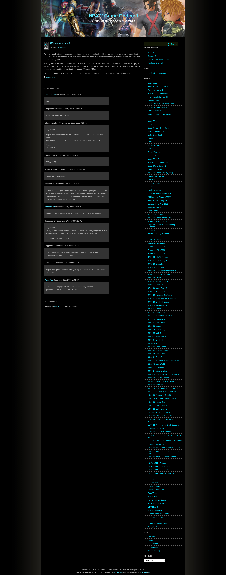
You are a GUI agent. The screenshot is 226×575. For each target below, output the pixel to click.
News (64, 47)
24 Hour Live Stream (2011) (159, 197)
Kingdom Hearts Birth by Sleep (160, 173)
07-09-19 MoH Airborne (157, 305)
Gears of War (153, 100)
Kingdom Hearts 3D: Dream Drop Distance (161, 226)
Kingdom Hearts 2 (155, 90)
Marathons (152, 83)
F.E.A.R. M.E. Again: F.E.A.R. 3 (161, 473)
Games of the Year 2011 (158, 204)
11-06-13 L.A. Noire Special (159, 432)
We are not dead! (60, 43)
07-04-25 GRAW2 (155, 278)
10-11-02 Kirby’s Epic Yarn (159, 412)
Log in (150, 540)
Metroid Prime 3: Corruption (159, 114)
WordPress (118, 572)
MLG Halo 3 (153, 507)
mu (149, 572)
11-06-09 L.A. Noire (156, 428)
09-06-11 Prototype (156, 367)
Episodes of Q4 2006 (156, 253)
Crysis (150, 149)
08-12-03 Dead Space (157, 347)
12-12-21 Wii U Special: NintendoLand (164, 448)
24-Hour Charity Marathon (158, 234)
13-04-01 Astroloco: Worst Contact (162, 457)
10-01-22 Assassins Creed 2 (159, 395)
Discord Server (154, 56)
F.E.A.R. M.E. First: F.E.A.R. (159, 466)
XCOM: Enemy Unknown (158, 221)
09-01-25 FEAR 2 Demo (158, 350)
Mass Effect (153, 121)
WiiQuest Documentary (157, 523)
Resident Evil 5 (154, 145)
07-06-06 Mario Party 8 (157, 288)
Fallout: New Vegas (156, 176)
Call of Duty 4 (153, 124)
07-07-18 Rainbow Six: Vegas (160, 295)
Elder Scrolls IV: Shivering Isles (161, 104)
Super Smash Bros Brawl (158, 514)
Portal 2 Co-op (154, 183)
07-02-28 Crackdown (156, 264)
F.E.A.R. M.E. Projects (157, 463)
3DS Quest (152, 527)
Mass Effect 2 (153, 159)
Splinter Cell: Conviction (158, 162)
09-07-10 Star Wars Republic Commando (165, 374)
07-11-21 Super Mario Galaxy (160, 316)
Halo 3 (150, 118)
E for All (151, 479)
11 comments (50, 77)
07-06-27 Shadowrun (156, 291)
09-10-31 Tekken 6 (155, 385)
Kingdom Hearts (154, 207)
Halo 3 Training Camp (157, 500)
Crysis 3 (151, 230)
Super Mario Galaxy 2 (157, 166)
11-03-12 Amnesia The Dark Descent (163, 425)
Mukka (144, 572)
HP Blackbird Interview (157, 503)
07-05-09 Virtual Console (158, 281)
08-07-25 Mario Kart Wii (157, 336)
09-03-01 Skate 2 (155, 357)
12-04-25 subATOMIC (157, 444)
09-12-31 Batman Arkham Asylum (162, 392)
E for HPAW (153, 483)
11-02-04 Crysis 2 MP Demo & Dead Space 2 (163, 420)
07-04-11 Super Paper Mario (160, 274)
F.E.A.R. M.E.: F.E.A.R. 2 (158, 470)
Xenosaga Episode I (156, 214)
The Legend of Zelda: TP (158, 97)
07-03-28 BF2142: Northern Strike (162, 271)
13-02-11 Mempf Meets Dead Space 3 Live (163, 452)
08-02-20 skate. (154, 326)
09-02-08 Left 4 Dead (156, 354)
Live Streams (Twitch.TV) (158, 59)
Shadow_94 (50, 207)
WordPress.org (154, 551)
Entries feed (153, 544)
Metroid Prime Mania (156, 111)
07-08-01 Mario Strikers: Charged (162, 298)
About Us (151, 53)
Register (151, 537)
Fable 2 (151, 142)
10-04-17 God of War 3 (157, 405)
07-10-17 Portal (154, 309)
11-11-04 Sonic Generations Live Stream (165, 441)
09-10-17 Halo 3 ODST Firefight (161, 381)
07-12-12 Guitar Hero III (157, 319)
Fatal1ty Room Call (156, 490)
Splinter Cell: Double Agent (159, 93)
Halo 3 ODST (153, 156)
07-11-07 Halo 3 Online (157, 312)
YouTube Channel (155, 63)
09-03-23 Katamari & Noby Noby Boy (163, 361)
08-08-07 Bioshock (155, 340)
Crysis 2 (151, 180)
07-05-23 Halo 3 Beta (157, 285)
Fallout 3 (151, 138)
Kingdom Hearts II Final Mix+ (160, 218)
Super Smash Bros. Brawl (158, 128)
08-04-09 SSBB (154, 333)
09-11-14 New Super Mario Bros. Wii (163, 388)
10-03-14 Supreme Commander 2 (162, 398)
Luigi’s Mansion (154, 190)
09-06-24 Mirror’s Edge (157, 371)
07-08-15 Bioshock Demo (158, 302)
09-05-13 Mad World (156, 364)
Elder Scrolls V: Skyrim (157, 200)
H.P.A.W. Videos (154, 240)
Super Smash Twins (156, 517)
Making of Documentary (157, 243)
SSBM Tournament (155, 510)
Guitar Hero (152, 496)
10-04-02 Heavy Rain (156, 402)
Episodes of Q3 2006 (156, 250)
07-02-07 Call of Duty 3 (157, 260)
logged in (58, 306)
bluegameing (50, 94)
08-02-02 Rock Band (156, 323)
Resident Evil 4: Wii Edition (159, 107)
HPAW (60, 47)
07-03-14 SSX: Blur (156, 267)
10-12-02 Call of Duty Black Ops (161, 416)
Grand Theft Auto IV (156, 131)
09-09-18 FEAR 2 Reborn (158, 378)
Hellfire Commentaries (157, 73)
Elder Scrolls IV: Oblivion (158, 86)
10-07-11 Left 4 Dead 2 (157, 409)
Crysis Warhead (154, 152)
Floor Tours (152, 493)
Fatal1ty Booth (154, 486)
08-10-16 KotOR (154, 343)
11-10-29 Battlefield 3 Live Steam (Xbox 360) (164, 436)
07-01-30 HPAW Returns (158, 257)
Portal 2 (151, 187)
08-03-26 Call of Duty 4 (157, 329)
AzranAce (49, 280)
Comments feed (154, 547)
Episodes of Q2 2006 (156, 247)
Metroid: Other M (155, 169)
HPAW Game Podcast (113, 15)
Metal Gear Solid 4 (155, 135)
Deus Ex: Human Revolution (159, 193)
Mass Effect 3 (153, 211)
